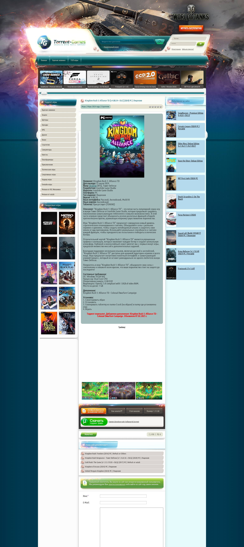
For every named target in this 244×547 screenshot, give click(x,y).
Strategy (93, 185)
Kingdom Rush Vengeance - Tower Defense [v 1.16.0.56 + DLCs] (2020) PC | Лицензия (117, 458)
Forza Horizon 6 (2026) (187, 215)
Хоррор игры (47, 179)
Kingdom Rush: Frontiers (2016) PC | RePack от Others (105, 453)
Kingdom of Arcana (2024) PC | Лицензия (101, 467)
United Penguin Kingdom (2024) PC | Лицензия (103, 471)
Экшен (44, 115)
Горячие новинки (58, 60)
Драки (44, 135)
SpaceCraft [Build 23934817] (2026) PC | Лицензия (189, 234)
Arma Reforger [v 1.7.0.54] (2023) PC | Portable (188, 252)
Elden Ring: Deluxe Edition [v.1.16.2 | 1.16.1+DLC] (188, 144)
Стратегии (46, 145)
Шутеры (45, 120)
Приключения (47, 164)
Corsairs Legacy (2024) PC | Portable (189, 127)
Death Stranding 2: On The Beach (189, 197)
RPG (43, 130)
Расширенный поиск (111, 47)
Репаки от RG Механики (51, 189)
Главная (44, 60)
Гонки (44, 140)
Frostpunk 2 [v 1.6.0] (186, 268)
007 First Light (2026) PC (188, 178)
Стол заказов (134, 411)
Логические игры (48, 169)
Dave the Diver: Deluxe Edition (190, 161)
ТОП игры (74, 60)
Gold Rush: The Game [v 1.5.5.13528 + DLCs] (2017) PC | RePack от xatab (112, 462)
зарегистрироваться (117, 484)
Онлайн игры (47, 184)
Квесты (45, 155)
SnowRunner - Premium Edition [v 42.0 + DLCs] (190, 114)
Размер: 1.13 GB (153, 411)
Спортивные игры (49, 174)
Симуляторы (47, 150)
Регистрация (176, 49)
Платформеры (47, 159)
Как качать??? (116, 411)
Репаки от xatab (48, 194)
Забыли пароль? (188, 49)
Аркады (45, 125)
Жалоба (94, 411)
